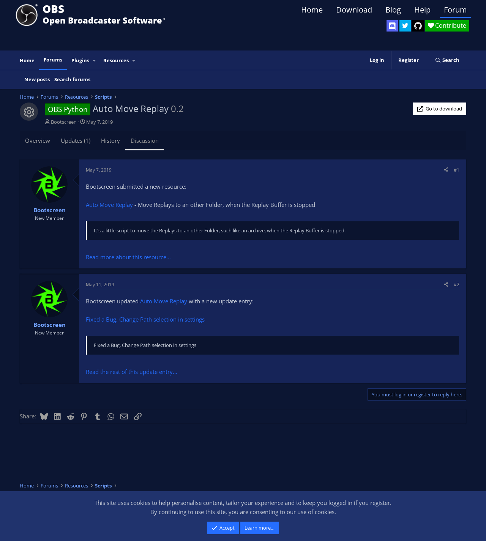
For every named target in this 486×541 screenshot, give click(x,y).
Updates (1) (75, 140)
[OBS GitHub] (418, 26)
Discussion (145, 140)
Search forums (72, 79)
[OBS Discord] (392, 26)
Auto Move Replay (109, 204)
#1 (456, 170)
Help (422, 10)
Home (312, 10)
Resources (116, 60)
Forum (455, 10)
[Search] (447, 60)
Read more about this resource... (128, 257)
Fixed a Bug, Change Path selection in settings (145, 319)
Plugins (80, 60)
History (110, 140)
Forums (53, 59)
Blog (393, 10)
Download (354, 10)
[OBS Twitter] (405, 26)
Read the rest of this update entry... (131, 371)
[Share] (446, 170)
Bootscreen (64, 121)
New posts (37, 79)
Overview (37, 140)
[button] (94, 60)
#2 (456, 284)
